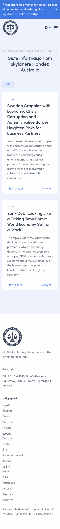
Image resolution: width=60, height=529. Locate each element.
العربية (6, 405)
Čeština (7, 410)
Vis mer (46, 188)
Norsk (5, 471)
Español (7, 433)
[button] (47, 28)
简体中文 (7, 500)
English (6, 427)
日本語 (6, 466)
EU (9, 84)
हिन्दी (4, 449)
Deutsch (7, 422)
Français (7, 438)
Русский (7, 488)
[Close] (55, 9)
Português (8, 482)
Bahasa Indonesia (13, 455)
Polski (5, 477)
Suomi (6, 444)
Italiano (6, 461)
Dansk (6, 416)
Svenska (7, 494)
